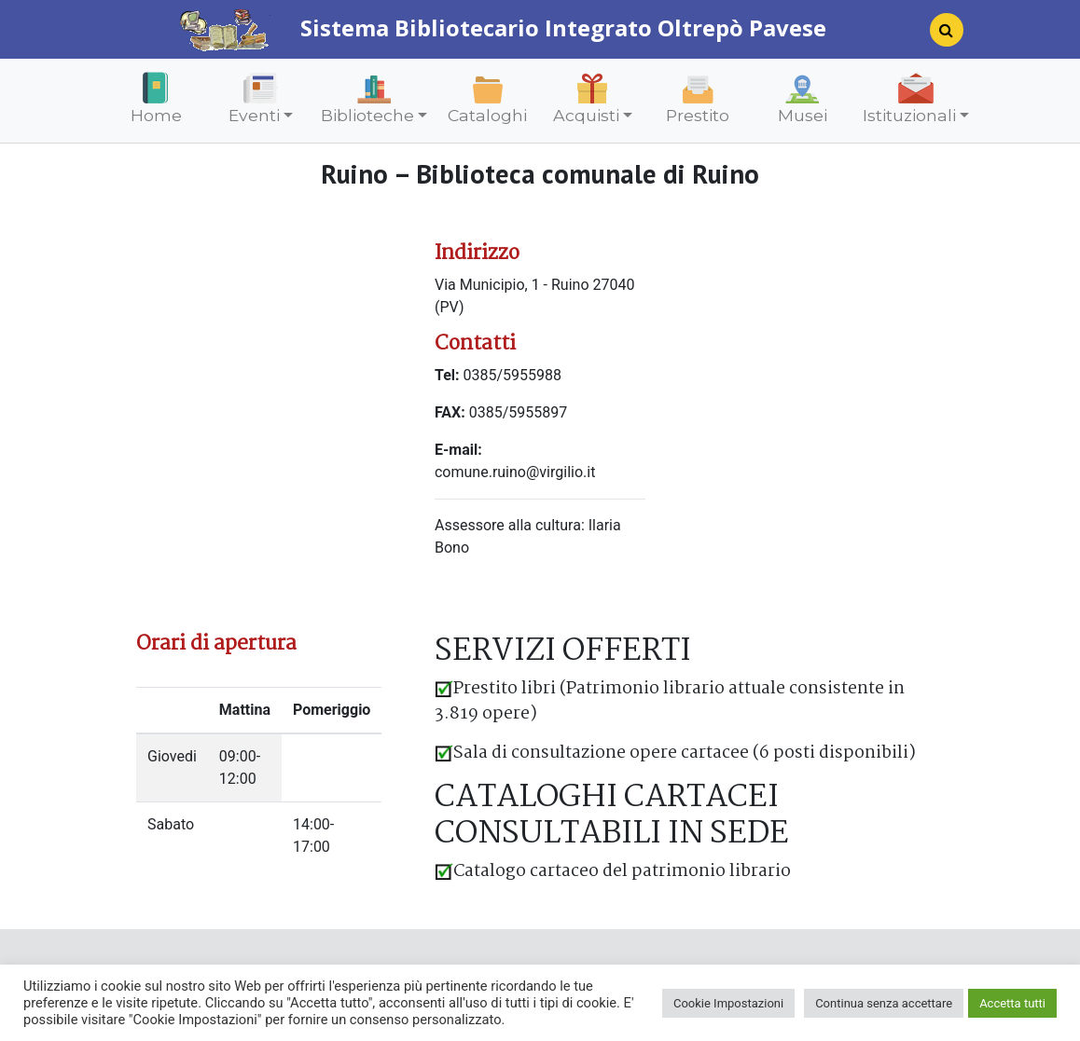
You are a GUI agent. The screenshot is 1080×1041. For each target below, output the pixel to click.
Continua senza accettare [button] (883, 1003)
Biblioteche (367, 115)
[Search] (939, 35)
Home (156, 115)
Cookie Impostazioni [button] (728, 1003)
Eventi (254, 115)
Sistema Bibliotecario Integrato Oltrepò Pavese (502, 27)
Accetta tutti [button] (1012, 1003)
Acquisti (586, 115)
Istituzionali (909, 115)
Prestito (697, 115)
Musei (802, 115)
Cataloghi (487, 115)
